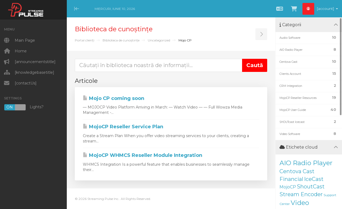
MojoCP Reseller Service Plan (123, 127)
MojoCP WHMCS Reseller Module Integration (142, 155)
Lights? (24, 107)
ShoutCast (311, 186)
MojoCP (287, 186)
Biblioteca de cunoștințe (121, 40)
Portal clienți (84, 40)
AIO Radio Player (305, 163)
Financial (291, 179)
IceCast (314, 179)
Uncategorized (159, 40)
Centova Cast (296, 171)
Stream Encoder (301, 194)
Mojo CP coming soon (113, 98)
